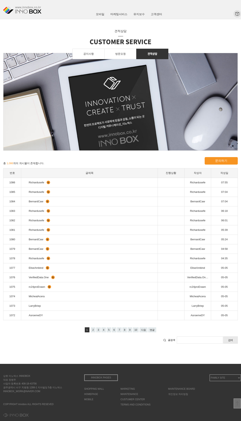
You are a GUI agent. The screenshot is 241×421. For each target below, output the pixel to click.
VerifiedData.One (39, 277)
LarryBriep (35, 305)
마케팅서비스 (118, 14)
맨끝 (152, 330)
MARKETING (127, 388)
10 (135, 330)
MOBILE (88, 399)
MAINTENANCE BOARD (181, 388)
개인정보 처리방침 (178, 394)
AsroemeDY (36, 315)
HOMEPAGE (91, 394)
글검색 (171, 340)
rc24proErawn (37, 286)
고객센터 (156, 14)
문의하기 (221, 160)
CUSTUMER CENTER (132, 399)
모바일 (100, 14)
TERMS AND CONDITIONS (135, 404)
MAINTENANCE (129, 394)
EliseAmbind (36, 267)
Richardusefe (37, 182)
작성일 (224, 172)
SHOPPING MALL (94, 388)
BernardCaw (36, 201)
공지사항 (88, 53)
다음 (143, 330)
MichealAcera (37, 296)
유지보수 (139, 14)
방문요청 (120, 53)
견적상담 (152, 54)
